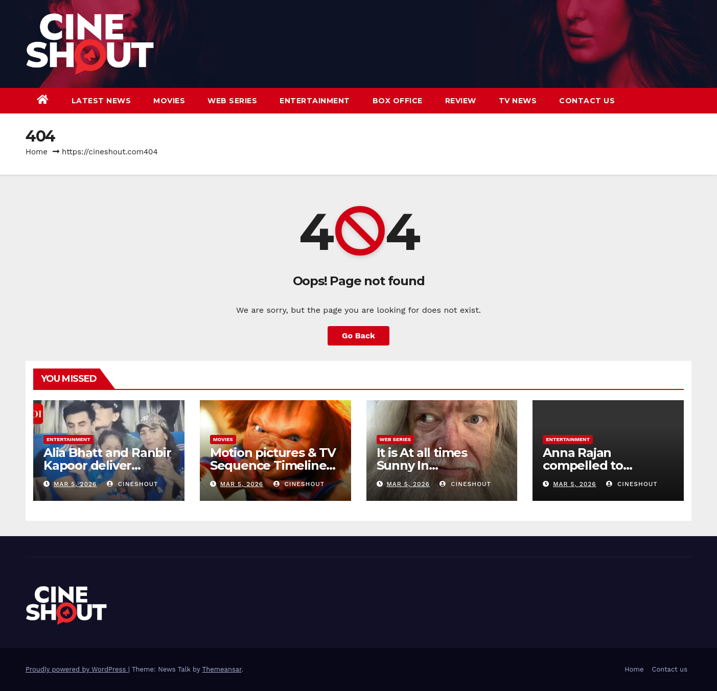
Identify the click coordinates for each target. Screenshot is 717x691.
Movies (169, 100)
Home (37, 151)
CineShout (132, 484)
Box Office (398, 100)
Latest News (101, 100)
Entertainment (315, 100)
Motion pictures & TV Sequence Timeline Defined (273, 465)
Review (460, 100)
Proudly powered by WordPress (77, 669)
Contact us (587, 100)
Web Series (232, 100)
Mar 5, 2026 (75, 484)
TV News (518, 100)
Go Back (358, 335)
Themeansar (222, 669)
